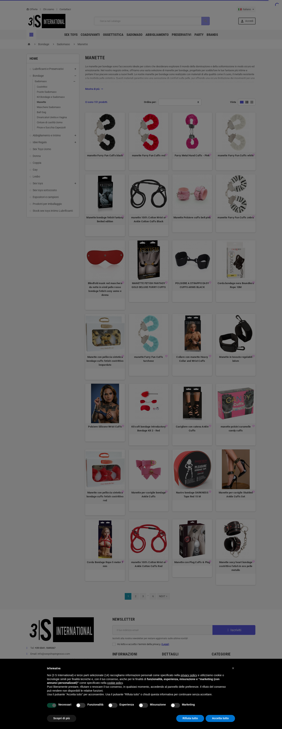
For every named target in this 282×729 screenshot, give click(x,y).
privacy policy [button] (189, 675)
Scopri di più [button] (61, 718)
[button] (233, 668)
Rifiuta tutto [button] (190, 718)
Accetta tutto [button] (220, 718)
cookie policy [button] (115, 682)
